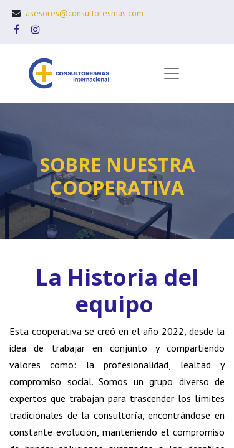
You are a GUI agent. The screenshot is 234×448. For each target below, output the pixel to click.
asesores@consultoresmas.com (85, 13)
